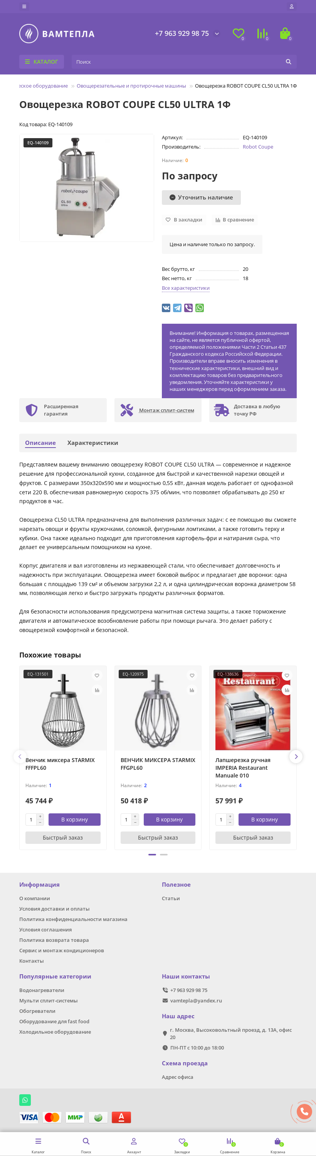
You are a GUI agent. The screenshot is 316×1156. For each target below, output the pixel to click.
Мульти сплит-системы (48, 1000)
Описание (40, 443)
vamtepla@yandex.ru (196, 1000)
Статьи (171, 898)
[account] (292, 6)
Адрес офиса (177, 1076)
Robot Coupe (258, 146)
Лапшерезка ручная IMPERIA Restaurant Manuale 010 (243, 767)
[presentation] (20, 756)
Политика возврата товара (54, 939)
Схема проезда (185, 1063)
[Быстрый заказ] (63, 838)
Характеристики (92, 443)
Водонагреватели (41, 990)
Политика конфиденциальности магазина (73, 919)
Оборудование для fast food (54, 1021)
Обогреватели (37, 1010)
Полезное (176, 885)
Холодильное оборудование (55, 1031)
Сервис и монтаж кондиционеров (61, 950)
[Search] (184, 62)
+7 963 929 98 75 (182, 33)
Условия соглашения (45, 929)
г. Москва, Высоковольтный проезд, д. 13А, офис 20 (231, 1033)
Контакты (31, 960)
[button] (152, 854)
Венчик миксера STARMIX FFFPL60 (60, 763)
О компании (34, 898)
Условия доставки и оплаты (54, 908)
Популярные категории (55, 976)
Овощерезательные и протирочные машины (131, 85)
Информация (39, 885)
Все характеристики (186, 287)
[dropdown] (24, 6)
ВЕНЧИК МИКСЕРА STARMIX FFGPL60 (158, 763)
